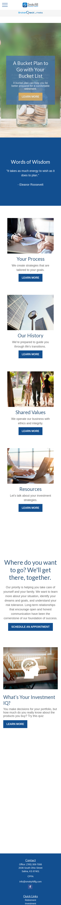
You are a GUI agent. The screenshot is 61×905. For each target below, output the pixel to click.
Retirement (30, 900)
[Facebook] (30, 887)
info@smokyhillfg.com (30, 881)
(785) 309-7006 (34, 864)
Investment (30, 903)
